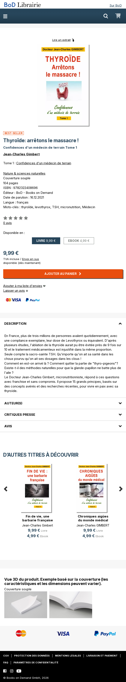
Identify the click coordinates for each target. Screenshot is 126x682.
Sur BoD (116, 5)
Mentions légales (68, 655)
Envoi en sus (30, 259)
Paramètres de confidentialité (36, 662)
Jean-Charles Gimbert (21, 154)
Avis (8, 426)
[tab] (63, 321)
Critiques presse (19, 415)
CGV (6, 655)
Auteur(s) (13, 403)
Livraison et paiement (102, 655)
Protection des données (32, 655)
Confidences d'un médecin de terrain (43, 163)
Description (15, 324)
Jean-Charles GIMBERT (93, 525)
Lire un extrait (61, 40)
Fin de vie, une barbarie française (37, 518)
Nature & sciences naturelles (24, 173)
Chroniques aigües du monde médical (93, 518)
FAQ (5, 662)
